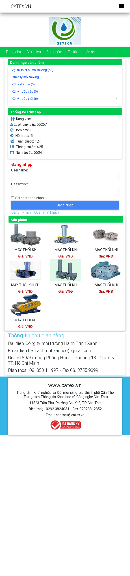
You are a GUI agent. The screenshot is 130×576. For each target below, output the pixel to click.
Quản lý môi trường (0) (27, 77)
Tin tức (73, 52)
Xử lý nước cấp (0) (25, 91)
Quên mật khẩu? (46, 212)
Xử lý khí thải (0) (23, 84)
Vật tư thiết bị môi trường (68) (64, 70)
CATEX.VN (21, 6)
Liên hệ (89, 52)
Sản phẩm (54, 52)
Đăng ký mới (21, 212)
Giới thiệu (33, 52)
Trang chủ (13, 52)
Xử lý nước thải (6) (64, 98)
